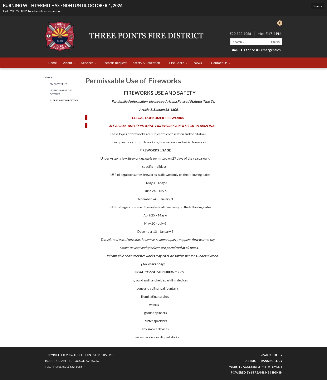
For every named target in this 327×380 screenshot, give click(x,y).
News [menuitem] (198, 63)
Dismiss (317, 6)
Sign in (277, 372)
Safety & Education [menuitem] (146, 63)
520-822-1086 (240, 33)
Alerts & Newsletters (64, 100)
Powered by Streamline (250, 372)
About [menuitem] (67, 63)
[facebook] (279, 24)
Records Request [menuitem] (114, 63)
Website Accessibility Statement (255, 366)
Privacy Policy (270, 355)
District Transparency (263, 360)
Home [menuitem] (52, 63)
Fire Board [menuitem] (176, 63)
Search (275, 41)
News (48, 77)
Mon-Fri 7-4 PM (269, 33)
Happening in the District (61, 92)
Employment (58, 84)
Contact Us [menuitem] (219, 63)
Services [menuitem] (87, 63)
